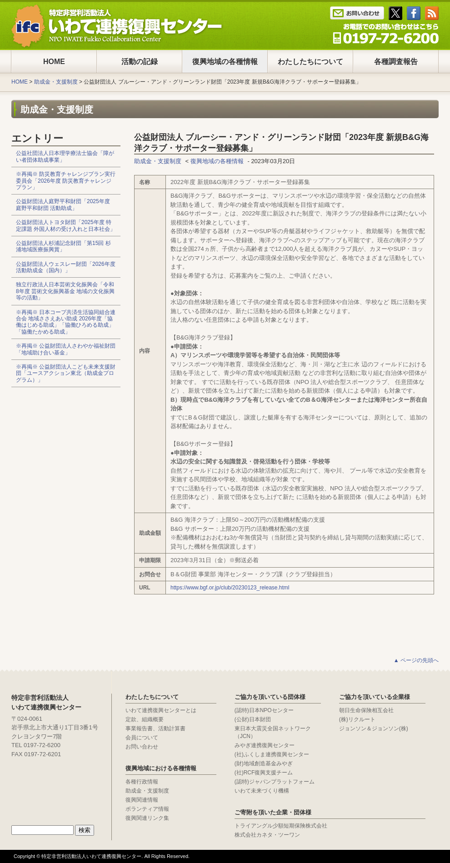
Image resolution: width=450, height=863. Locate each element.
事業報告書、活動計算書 (155, 728)
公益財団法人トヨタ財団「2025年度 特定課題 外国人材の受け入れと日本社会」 (65, 225)
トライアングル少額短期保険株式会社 (281, 826)
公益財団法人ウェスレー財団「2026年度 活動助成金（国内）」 (65, 267)
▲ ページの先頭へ (416, 660)
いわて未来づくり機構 (262, 791)
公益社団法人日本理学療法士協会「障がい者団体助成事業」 (65, 156)
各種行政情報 (141, 781)
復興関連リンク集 (147, 818)
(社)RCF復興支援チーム (264, 772)
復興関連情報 (141, 800)
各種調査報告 (396, 61)
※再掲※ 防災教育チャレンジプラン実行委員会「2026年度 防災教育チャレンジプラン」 (65, 180)
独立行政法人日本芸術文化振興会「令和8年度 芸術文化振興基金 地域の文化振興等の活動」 (65, 291)
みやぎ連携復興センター (265, 745)
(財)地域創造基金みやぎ (264, 763)
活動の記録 (139, 61)
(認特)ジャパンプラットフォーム (275, 781)
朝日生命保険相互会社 (366, 710)
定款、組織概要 (144, 719)
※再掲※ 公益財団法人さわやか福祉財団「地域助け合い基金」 (65, 349)
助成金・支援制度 (56, 82)
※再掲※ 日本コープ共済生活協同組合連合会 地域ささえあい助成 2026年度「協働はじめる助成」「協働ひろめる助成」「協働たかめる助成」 (65, 322)
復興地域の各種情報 (225, 61)
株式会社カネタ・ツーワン (267, 835)
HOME (54, 61)
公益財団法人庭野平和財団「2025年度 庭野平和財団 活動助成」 (63, 204)
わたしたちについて (310, 61)
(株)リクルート (357, 719)
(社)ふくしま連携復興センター (272, 754)
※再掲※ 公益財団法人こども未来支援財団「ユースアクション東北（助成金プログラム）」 (65, 373)
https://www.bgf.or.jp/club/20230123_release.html (230, 587)
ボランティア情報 (147, 809)
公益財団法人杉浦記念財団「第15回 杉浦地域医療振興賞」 (63, 246)
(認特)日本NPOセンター (264, 710)
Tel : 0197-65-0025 (386, 33)
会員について (141, 737)
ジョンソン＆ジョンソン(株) (373, 728)
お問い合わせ (141, 746)
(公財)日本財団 (253, 719)
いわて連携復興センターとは (160, 710)
